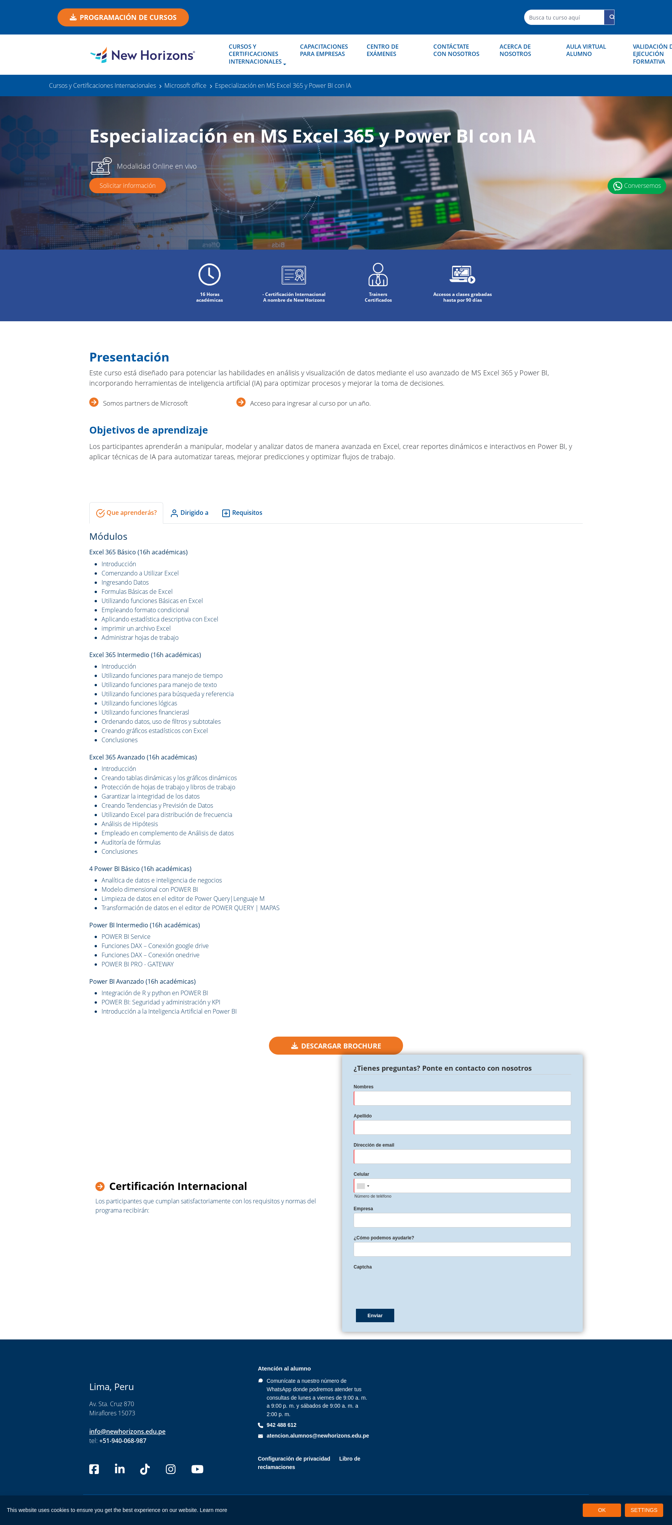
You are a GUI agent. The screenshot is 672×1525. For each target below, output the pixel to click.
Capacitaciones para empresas (324, 50)
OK (602, 1510)
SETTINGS (644, 1510)
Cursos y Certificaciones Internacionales (255, 54)
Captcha (363, 1267)
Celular (361, 1174)
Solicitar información (128, 185)
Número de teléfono (373, 1196)
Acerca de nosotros (515, 50)
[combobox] (363, 1186)
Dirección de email (374, 1145)
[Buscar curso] (612, 17)
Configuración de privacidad (294, 1459)
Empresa (363, 1209)
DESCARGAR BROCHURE (336, 1045)
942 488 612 (282, 1425)
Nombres (364, 1087)
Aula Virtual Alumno (586, 50)
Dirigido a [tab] (189, 513)
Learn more (214, 1510)
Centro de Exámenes (382, 50)
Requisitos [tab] (241, 513)
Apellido (363, 1116)
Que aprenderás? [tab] (126, 513)
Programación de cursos (123, 17)
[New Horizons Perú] (142, 55)
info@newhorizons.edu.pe (127, 1431)
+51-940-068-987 (122, 1440)
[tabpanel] (336, 773)
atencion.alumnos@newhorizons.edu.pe (318, 1436)
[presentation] (412, 1287)
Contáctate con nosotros (456, 50)
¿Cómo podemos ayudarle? (384, 1238)
